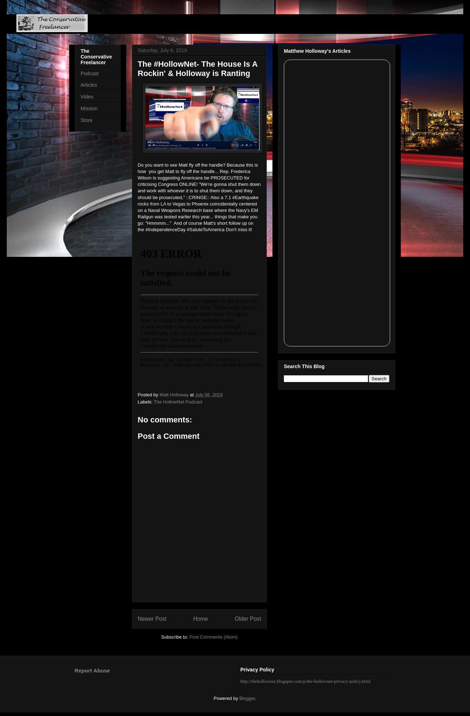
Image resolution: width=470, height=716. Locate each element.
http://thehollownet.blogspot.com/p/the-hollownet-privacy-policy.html (305, 681)
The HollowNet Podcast (178, 402)
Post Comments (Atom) (213, 637)
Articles (89, 85)
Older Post (248, 619)
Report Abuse (92, 670)
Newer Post (152, 619)
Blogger (247, 698)
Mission (89, 108)
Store (86, 120)
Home (200, 619)
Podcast (90, 73)
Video (87, 97)
